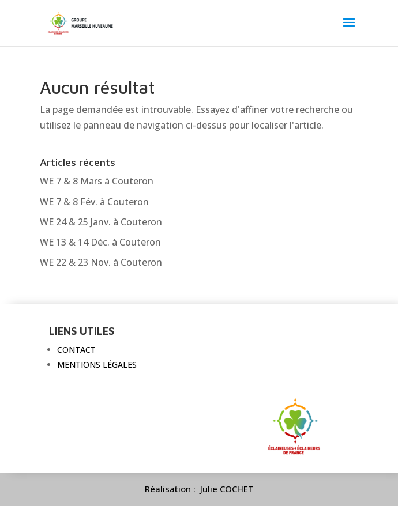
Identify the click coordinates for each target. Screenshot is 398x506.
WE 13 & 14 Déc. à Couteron (100, 242)
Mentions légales (97, 364)
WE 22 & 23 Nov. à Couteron (101, 262)
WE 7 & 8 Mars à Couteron (96, 181)
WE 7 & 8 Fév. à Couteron (94, 201)
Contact (76, 349)
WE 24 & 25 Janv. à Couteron (101, 222)
